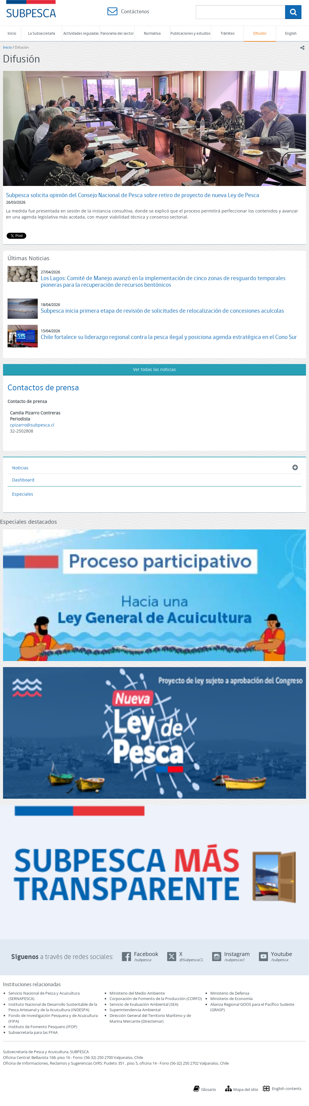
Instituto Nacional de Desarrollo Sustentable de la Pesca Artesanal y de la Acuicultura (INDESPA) (52, 1007)
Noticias (20, 468)
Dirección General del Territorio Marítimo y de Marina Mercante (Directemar (150, 1018)
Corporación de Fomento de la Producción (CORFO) (156, 998)
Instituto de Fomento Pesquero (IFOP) (42, 1026)
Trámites (227, 33)
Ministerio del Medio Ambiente (137, 993)
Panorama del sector (117, 33)
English (291, 33)
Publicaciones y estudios (190, 33)
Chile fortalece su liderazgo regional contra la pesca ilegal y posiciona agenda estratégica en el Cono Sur (169, 337)
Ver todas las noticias (154, 369)
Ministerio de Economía (231, 998)
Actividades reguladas (81, 33)
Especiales (22, 494)
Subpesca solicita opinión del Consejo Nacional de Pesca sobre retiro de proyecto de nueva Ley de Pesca (132, 195)
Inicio (12, 33)
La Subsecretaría (41, 33)
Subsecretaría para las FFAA (33, 1032)
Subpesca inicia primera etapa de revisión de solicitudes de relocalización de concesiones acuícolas (162, 310)
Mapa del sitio (245, 1089)
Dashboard (23, 480)
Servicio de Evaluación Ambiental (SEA (143, 1004)
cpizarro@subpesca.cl (32, 425)
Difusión (259, 33)
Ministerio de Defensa (229, 993)
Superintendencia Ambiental (135, 1009)
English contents (286, 1088)
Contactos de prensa (43, 387)
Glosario (208, 1089)
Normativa (152, 33)
